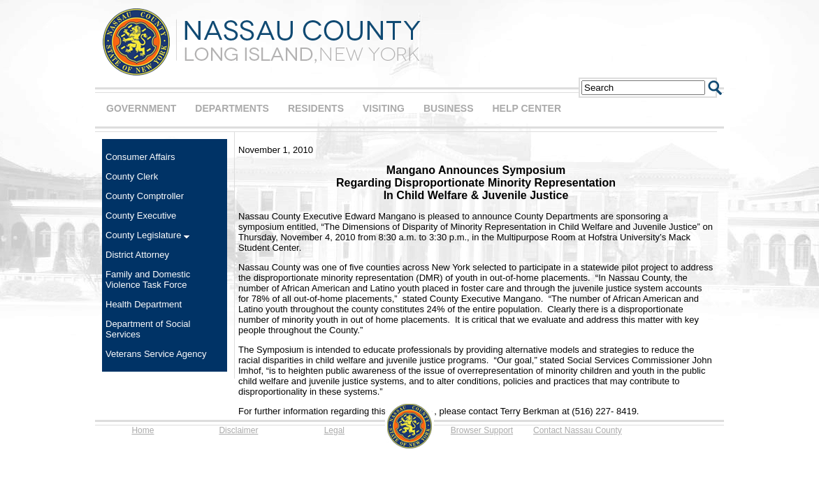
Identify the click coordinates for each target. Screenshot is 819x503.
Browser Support (482, 430)
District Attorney (137, 254)
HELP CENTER (526, 108)
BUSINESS (448, 108)
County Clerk (132, 176)
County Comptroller (145, 196)
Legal (334, 430)
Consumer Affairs (140, 157)
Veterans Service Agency (156, 354)
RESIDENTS (316, 108)
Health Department (144, 304)
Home (142, 430)
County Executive (141, 215)
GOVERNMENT (141, 108)
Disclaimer (238, 430)
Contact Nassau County (577, 430)
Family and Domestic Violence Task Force (148, 279)
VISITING (384, 108)
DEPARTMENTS (232, 108)
